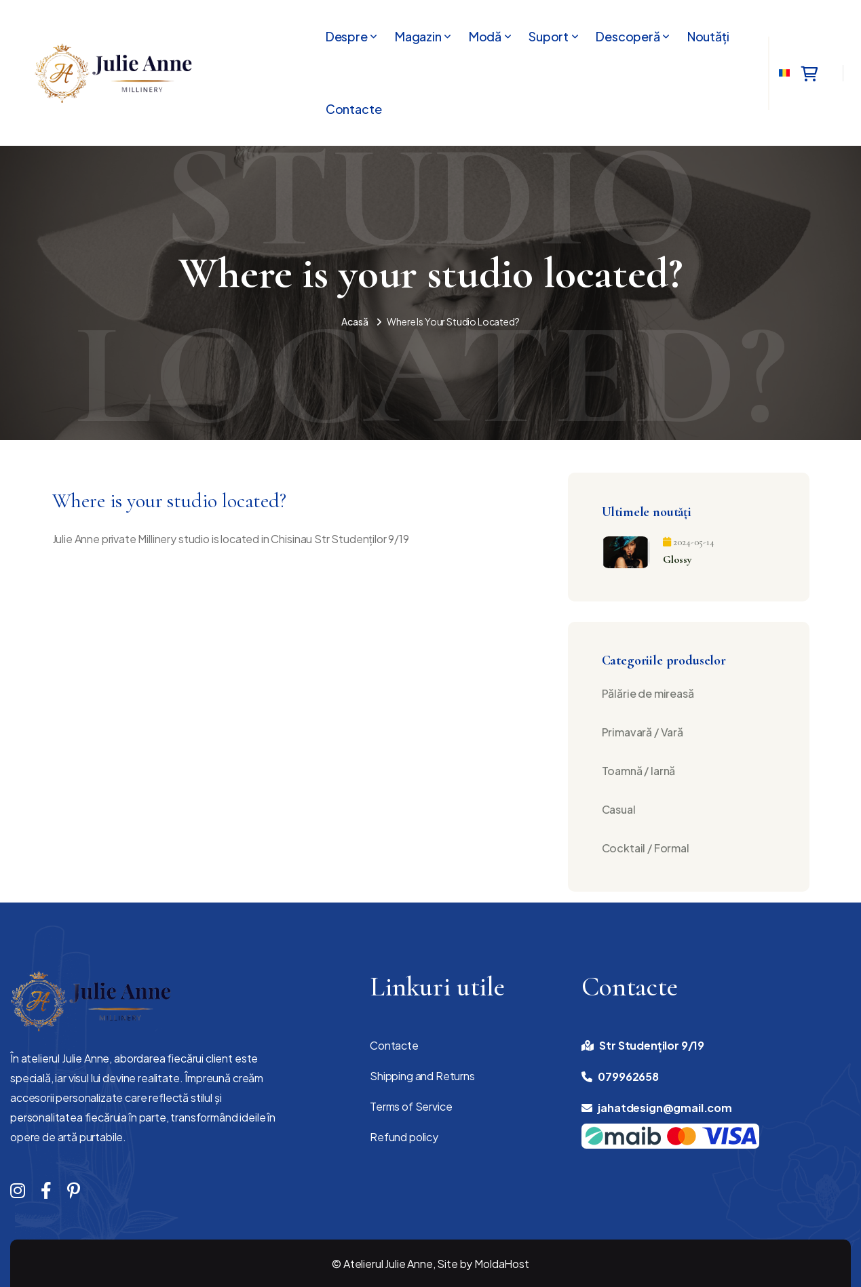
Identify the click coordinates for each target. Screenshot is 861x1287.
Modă (485, 36)
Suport (549, 36)
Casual (619, 809)
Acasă (354, 321)
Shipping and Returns (422, 1076)
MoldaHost (501, 1263)
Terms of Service (411, 1106)
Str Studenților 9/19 (651, 1045)
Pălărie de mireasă (648, 693)
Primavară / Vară (642, 732)
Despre (347, 36)
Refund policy (404, 1137)
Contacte (354, 109)
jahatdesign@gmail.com (665, 1108)
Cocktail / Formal (645, 848)
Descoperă (628, 36)
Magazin (418, 36)
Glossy (677, 559)
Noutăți (708, 36)
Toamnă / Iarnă (639, 771)
